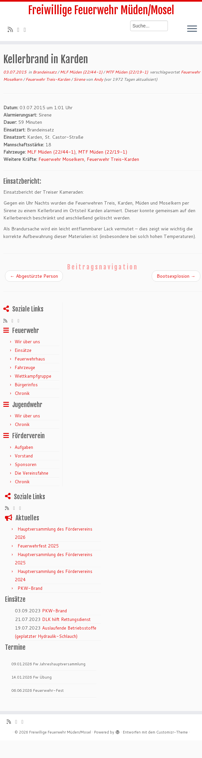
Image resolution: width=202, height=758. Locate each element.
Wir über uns (27, 342)
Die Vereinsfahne (31, 473)
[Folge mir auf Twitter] (20, 29)
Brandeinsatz (45, 72)
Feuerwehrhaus (30, 359)
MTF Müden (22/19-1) (127, 72)
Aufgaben (24, 447)
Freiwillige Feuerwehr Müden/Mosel (101, 10)
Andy (98, 79)
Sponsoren (25, 464)
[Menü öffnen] (192, 29)
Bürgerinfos (26, 385)
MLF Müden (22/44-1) (81, 72)
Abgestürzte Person (34, 276)
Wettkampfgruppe (33, 376)
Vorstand (24, 456)
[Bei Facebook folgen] (27, 29)
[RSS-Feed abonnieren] (12, 29)
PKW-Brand (30, 588)
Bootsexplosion (176, 276)
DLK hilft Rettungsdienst (66, 619)
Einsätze (23, 350)
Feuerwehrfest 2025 (38, 546)
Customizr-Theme (172, 732)
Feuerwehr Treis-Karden (48, 79)
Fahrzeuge (25, 367)
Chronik (22, 393)
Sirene (80, 79)
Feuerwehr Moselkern (61, 159)
